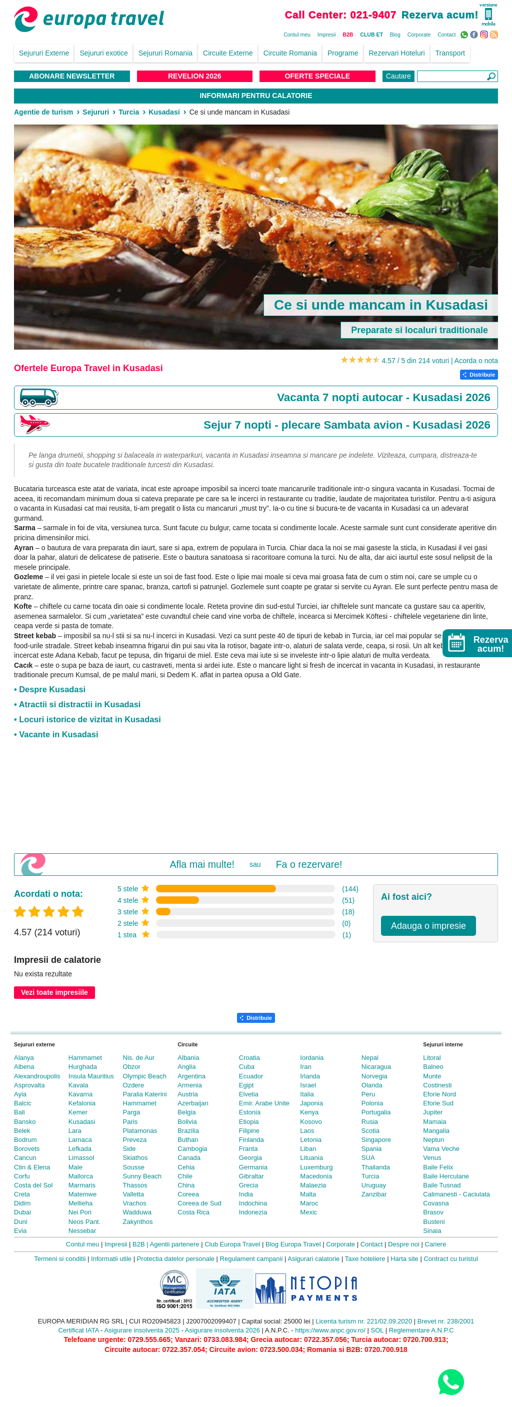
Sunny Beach (142, 1176)
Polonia (372, 1103)
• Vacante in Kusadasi (56, 734)
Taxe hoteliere (365, 1258)
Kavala (78, 1085)
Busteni (433, 1221)
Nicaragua (376, 1066)
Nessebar (82, 1230)
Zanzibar (374, 1194)
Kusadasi (81, 1121)
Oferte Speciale (317, 76)
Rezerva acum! (440, 15)
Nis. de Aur (139, 1057)
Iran (305, 1066)
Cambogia (192, 1148)
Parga (131, 1112)
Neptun (433, 1139)
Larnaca (80, 1139)
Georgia (250, 1157)
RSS (495, 34)
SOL (377, 1330)
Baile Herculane (446, 1176)
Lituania (311, 1157)
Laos (307, 1130)
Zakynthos (138, 1221)
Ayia (20, 1094)
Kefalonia (82, 1103)
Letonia (311, 1139)
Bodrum (25, 1139)
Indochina (253, 1203)
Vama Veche (441, 1148)
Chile (185, 1176)
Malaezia (313, 1185)
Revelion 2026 (195, 76)
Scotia (371, 1130)
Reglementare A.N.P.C (421, 1330)
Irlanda (310, 1076)
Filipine (249, 1130)
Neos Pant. (84, 1221)
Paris (130, 1121)
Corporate (419, 35)
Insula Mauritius (91, 1076)
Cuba (246, 1066)
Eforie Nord (439, 1094)
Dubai (22, 1212)
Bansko (25, 1121)
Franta (248, 1148)
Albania (188, 1057)
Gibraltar (251, 1176)
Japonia (311, 1103)
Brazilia (188, 1130)
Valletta (133, 1194)
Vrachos (134, 1203)
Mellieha (80, 1203)
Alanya (24, 1057)
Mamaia (434, 1121)
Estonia (249, 1112)
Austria (188, 1094)
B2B (347, 35)
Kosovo (311, 1121)
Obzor (131, 1066)
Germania (253, 1167)
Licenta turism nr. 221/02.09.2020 (364, 1321)
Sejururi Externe (44, 53)
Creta (22, 1194)
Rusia (370, 1121)
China (186, 1185)
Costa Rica (194, 1212)
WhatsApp (465, 34)
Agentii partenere (175, 1244)
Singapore (376, 1139)
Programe (343, 53)
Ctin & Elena (32, 1167)
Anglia (187, 1066)
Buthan (188, 1139)
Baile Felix (438, 1167)
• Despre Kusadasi (50, 689)
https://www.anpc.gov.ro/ (330, 1330)
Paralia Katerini (145, 1094)
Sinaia (432, 1230)
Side (129, 1148)
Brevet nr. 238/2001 (446, 1321)
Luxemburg (316, 1167)
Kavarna (80, 1094)
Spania (372, 1148)
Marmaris (82, 1185)
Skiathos (135, 1157)
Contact (447, 35)
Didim (22, 1203)
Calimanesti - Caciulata (456, 1194)
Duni (21, 1221)
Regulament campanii (251, 1258)
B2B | (140, 1244)
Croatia (249, 1057)
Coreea (188, 1194)
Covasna (435, 1203)
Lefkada (80, 1148)
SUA (368, 1157)
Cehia (186, 1167)
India (246, 1194)
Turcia (371, 1176)
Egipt (246, 1085)
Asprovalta (29, 1085)
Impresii (327, 35)
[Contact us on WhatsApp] (450, 1381)
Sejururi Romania (165, 53)
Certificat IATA (78, 1330)
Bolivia (187, 1121)
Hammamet (85, 1057)
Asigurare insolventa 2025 (141, 1330)
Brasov (433, 1212)
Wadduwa (137, 1212)
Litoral (431, 1057)
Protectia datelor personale (175, 1258)
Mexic (308, 1212)
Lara (75, 1130)
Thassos (135, 1185)
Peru (368, 1094)
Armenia (190, 1085)
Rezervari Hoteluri (397, 53)
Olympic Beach (144, 1076)
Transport (450, 53)
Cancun (25, 1157)
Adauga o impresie (428, 926)
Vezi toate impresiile (54, 992)
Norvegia (375, 1076)
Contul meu (297, 35)
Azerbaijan (193, 1103)
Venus (432, 1157)
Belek (22, 1130)
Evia (20, 1230)
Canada (189, 1157)
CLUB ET (371, 35)
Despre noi (404, 1244)
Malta (308, 1194)
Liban (308, 1148)
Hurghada (82, 1066)
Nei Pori (80, 1212)
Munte (432, 1076)
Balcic (23, 1103)
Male (75, 1167)
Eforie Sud (438, 1103)
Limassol (81, 1157)
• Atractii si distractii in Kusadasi (77, 704)
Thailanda (376, 1167)
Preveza (135, 1139)
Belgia (187, 1112)
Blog (395, 35)
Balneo (433, 1066)
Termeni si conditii (60, 1258)
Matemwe (82, 1194)
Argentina (192, 1076)
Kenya (309, 1112)
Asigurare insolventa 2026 (222, 1330)
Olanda (372, 1085)
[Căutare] (457, 76)
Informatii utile (111, 1258)
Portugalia (376, 1112)
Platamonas (140, 1130)
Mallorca (80, 1176)
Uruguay (374, 1185)
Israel (308, 1085)
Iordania (312, 1057)
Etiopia (249, 1121)
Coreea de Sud (199, 1203)
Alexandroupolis (37, 1076)
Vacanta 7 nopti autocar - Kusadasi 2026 (383, 397)
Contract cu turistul (451, 1258)
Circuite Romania (290, 53)
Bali (19, 1112)
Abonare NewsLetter (71, 76)
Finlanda (251, 1139)
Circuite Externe (228, 53)
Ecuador (251, 1076)
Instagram (485, 34)
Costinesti (437, 1085)
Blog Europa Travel (293, 1244)
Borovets (27, 1148)
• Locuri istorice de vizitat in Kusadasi (87, 719)
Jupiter (432, 1112)
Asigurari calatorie (314, 1258)
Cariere (435, 1244)
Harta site (404, 1258)
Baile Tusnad (441, 1185)
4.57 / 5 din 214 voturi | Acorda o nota (440, 361)
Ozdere (133, 1085)
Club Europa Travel (232, 1244)
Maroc (309, 1203)
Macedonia (316, 1176)
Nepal (370, 1057)
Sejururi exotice (104, 53)
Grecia (248, 1185)
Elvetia (248, 1094)
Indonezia (253, 1212)
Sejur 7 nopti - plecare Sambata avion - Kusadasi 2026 (347, 425)
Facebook (475, 34)
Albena (24, 1066)
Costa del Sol (33, 1185)
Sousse (133, 1167)
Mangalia (436, 1130)
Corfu (22, 1176)
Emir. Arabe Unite (264, 1103)
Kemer (78, 1112)
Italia (307, 1094)
